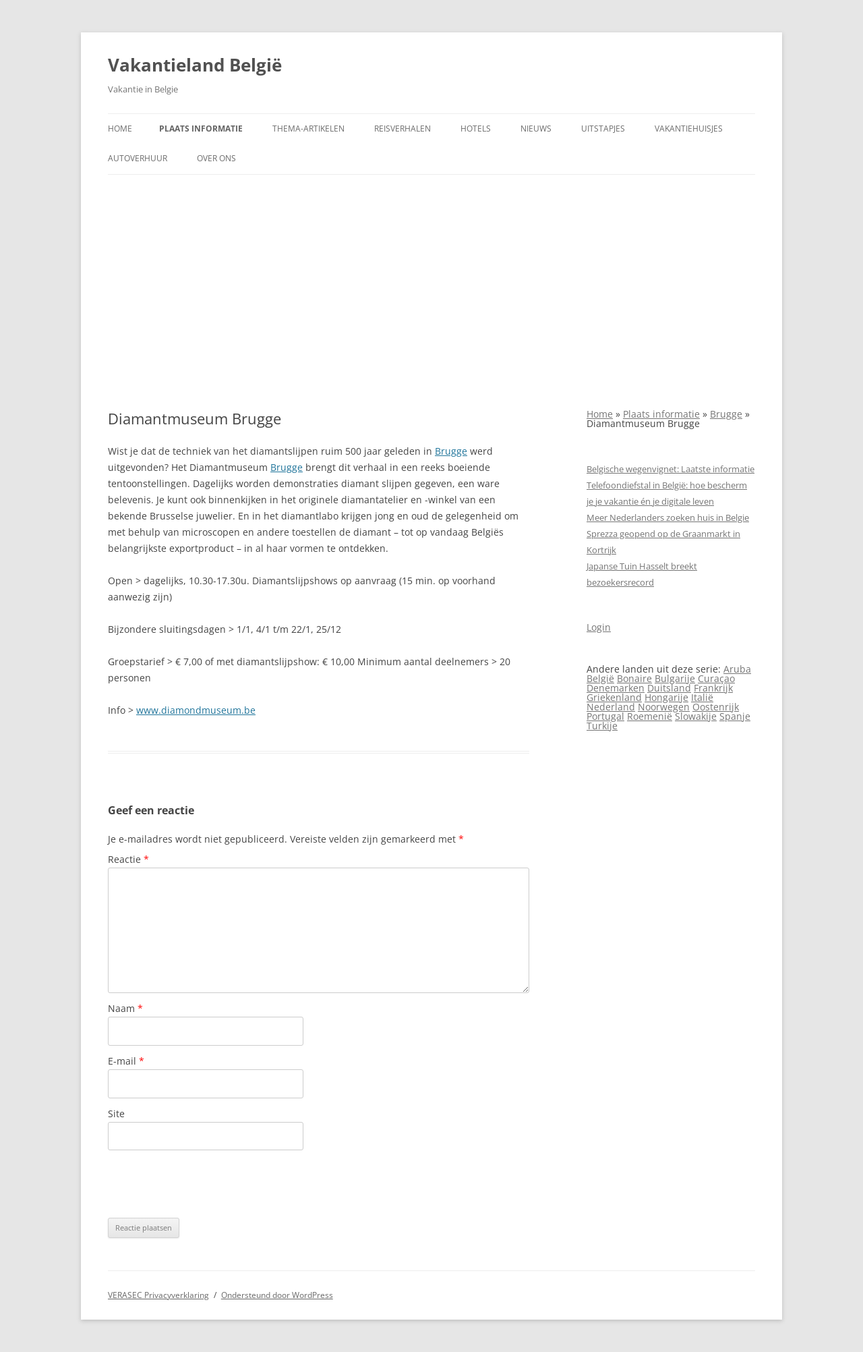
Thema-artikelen (308, 128)
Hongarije (666, 697)
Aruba (737, 669)
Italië (702, 697)
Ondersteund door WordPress (277, 1295)
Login (599, 627)
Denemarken (616, 687)
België (600, 678)
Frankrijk (713, 687)
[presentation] (210, 1184)
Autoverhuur (137, 158)
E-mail (126, 1060)
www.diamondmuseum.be (196, 710)
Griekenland (614, 697)
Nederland (611, 706)
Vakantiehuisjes (689, 128)
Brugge (451, 451)
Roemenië (649, 716)
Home (120, 128)
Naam (125, 1008)
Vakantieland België (195, 65)
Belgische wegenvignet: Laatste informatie (670, 469)
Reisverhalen (402, 128)
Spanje (734, 716)
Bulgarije (675, 678)
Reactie (128, 859)
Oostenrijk (715, 706)
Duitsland (669, 687)
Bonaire (634, 678)
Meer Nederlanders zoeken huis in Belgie (668, 517)
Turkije (602, 725)
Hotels (475, 128)
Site (116, 1113)
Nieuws (536, 128)
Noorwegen (664, 706)
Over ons (216, 158)
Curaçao (716, 678)
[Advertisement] (431, 292)
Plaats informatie (201, 128)
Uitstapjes (603, 128)
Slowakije (696, 716)
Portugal (605, 716)
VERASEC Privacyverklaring (158, 1295)
